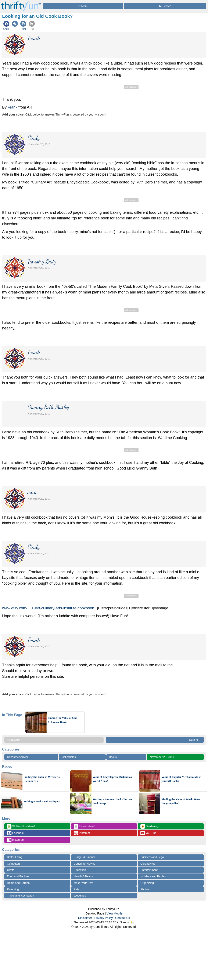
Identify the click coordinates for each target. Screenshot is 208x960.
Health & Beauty (84, 876)
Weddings (80, 895)
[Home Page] (21, 2)
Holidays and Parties (153, 876)
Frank (12, 107)
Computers (14, 863)
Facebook (15, 833)
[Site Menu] (83, 6)
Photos (144, 889)
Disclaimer (85, 918)
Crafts (10, 870)
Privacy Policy (103, 918)
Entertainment (149, 870)
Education (80, 870)
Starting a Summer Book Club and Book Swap (113, 801)
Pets (76, 889)
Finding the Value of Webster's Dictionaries (42, 779)
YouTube (148, 833)
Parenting (13, 889)
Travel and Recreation (20, 895)
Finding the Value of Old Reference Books (62, 720)
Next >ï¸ (195, 739)
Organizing (147, 882)
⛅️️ (132, 922)
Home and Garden (18, 882)
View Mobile (114, 913)
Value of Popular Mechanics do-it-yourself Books (181, 779)
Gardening (149, 826)
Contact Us (122, 918)
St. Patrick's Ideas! (21, 826)
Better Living (14, 857)
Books (113, 757)
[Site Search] (165, 6)
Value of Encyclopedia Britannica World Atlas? (112, 779)
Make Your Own (83, 882)
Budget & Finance (85, 857)
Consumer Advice (18, 757)
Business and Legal (152, 857)
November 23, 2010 (162, 757)
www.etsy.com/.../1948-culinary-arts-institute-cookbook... (49, 608)
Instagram (15, 840)
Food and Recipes (18, 876)
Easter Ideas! (84, 826)
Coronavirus (147, 863)
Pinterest (82, 833)
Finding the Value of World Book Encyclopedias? (180, 801)
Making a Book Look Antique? (42, 801)
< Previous (13, 739)
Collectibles (69, 757)
